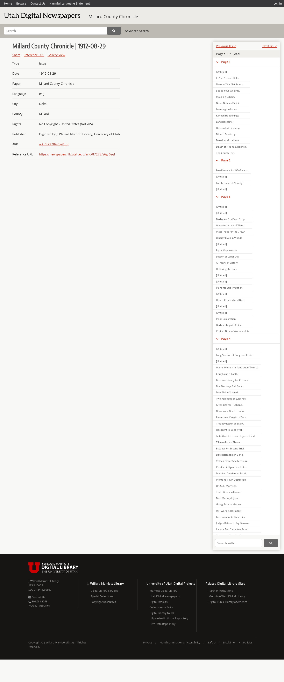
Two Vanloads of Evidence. (231, 398)
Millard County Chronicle (113, 16)
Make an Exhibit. (225, 97)
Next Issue (269, 46)
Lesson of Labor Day (227, 256)
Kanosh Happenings (227, 115)
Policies (247, 642)
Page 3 (225, 197)
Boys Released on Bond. (229, 454)
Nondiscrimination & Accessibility (180, 642)
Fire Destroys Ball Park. (229, 386)
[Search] (55, 31)
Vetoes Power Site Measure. (232, 461)
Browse (21, 3)
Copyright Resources (103, 602)
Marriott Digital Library (163, 591)
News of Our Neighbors (229, 84)
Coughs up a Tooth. (227, 374)
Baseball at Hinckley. (228, 128)
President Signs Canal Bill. (231, 467)
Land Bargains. (224, 121)
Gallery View (56, 55)
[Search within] (238, 543)
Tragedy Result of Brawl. (230, 423)
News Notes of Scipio (228, 103)
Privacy (147, 642)
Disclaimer (229, 642)
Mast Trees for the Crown (230, 231)
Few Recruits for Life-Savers (232, 170)
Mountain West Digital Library (227, 596)
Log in (278, 3)
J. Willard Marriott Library (43, 581)
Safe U (211, 642)
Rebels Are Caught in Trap (231, 417)
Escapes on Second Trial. (230, 448)
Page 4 (225, 339)
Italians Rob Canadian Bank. (232, 529)
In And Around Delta (227, 78)
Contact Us (37, 3)
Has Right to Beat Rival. (229, 430)
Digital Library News (162, 613)
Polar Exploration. (226, 319)
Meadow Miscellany (227, 140)
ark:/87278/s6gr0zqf (54, 144)
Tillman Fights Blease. (228, 442)
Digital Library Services (104, 591)
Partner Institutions (221, 591)
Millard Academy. (226, 134)
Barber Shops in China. (229, 325)
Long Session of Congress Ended (234, 355)
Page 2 (225, 160)
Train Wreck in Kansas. (229, 492)
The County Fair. (225, 153)
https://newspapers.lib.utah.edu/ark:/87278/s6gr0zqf (77, 154)
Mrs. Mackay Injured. (228, 498)
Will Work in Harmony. (228, 511)
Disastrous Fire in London (230, 411)
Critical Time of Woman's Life (232, 331)
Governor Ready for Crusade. (232, 380)
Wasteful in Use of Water (230, 225)
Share (16, 55)
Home (8, 3)
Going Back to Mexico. (228, 504)
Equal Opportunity (226, 250)
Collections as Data (161, 607)
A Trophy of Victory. (227, 263)
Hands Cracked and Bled (230, 300)
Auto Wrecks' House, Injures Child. (235, 436)
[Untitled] (221, 72)
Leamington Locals (226, 109)
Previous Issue (226, 46)
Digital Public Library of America (228, 602)
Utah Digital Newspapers (165, 596)
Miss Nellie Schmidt (227, 392)
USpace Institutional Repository (169, 618)
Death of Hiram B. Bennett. (231, 146)
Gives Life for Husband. (229, 405)
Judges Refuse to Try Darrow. (232, 523)
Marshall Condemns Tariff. (231, 473)
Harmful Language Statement (69, 3)
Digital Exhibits (159, 602)
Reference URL (34, 55)
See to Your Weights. (228, 90)
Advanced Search (137, 31)
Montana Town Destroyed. (231, 479)
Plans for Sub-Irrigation (229, 287)
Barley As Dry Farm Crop (230, 219)
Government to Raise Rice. (231, 517)
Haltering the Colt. (226, 269)
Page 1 (225, 62)
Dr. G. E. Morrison (226, 486)
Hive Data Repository (163, 624)
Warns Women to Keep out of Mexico (237, 367)
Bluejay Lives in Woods (229, 238)
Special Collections (102, 596)
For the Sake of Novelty (229, 183)
